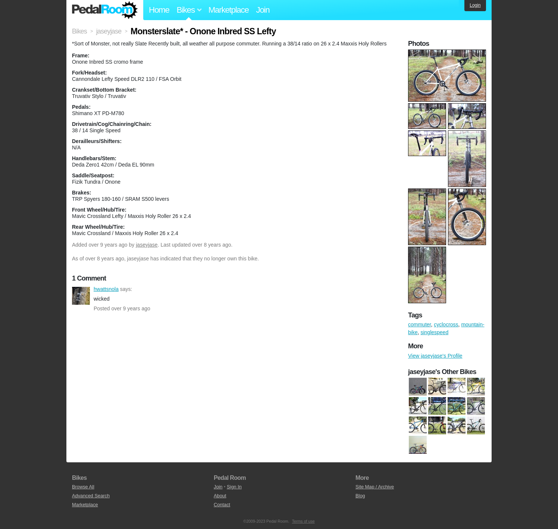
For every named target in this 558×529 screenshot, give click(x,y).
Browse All (83, 487)
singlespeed (434, 332)
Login (475, 5)
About (220, 495)
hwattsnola (81, 296)
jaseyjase (146, 245)
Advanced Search (91, 495)
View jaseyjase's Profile (435, 356)
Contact (222, 504)
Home (159, 10)
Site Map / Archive (374, 487)
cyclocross (446, 324)
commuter (419, 324)
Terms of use (303, 521)
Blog (360, 495)
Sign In (234, 487)
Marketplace (229, 10)
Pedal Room (105, 10)
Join (263, 10)
